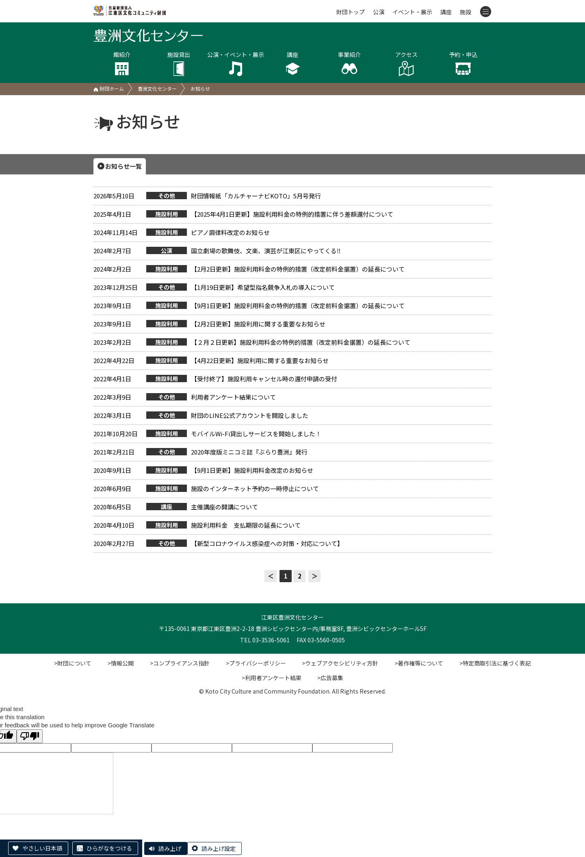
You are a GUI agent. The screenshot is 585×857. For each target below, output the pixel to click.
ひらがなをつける (109, 848)
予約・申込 (463, 63)
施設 (465, 12)
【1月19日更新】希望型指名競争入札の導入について (214, 287)
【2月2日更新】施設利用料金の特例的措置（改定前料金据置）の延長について (249, 269)
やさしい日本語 (42, 848)
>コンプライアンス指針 (180, 663)
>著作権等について (419, 663)
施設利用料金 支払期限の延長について (197, 525)
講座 (446, 12)
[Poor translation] (30, 736)
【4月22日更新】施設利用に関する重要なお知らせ (211, 361)
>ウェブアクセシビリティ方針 (340, 663)
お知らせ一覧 (123, 166)
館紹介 (121, 63)
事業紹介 (349, 63)
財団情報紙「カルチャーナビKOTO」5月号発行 (207, 196)
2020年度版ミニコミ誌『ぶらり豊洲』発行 (200, 452)
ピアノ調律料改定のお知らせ (181, 232)
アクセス (406, 63)
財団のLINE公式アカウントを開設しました (200, 415)
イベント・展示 (412, 12)
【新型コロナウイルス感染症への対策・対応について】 (218, 543)
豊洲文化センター (157, 88)
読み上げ (169, 848)
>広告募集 (331, 678)
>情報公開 (121, 663)
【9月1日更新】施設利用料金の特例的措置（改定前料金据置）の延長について (249, 306)
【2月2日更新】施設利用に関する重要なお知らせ (209, 324)
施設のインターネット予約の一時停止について (206, 489)
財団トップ (350, 12)
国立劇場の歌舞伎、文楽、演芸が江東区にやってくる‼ (216, 251)
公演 (378, 12)
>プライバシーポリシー (256, 663)
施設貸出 (178, 63)
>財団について (72, 663)
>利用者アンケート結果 (271, 678)
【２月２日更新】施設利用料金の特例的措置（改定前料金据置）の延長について (251, 342)
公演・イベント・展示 (235, 63)
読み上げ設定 (219, 848)
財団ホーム (108, 88)
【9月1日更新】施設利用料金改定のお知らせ (203, 470)
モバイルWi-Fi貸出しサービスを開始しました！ (207, 434)
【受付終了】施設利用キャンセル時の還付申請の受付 (215, 379)
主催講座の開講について (175, 507)
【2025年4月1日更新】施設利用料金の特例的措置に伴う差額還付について (243, 214)
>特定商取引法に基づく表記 (495, 663)
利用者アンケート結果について (184, 397)
